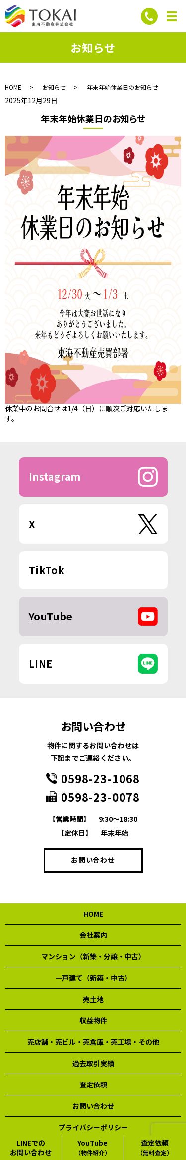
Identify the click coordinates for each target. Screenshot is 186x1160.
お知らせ (54, 87)
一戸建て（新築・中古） (93, 978)
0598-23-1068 (100, 778)
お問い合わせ (93, 860)
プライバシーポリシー (93, 1127)
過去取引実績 (93, 1063)
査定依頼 (93, 1084)
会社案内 (93, 935)
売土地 (93, 999)
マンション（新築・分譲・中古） (93, 956)
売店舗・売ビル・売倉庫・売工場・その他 (93, 1042)
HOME (13, 87)
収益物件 (93, 1020)
